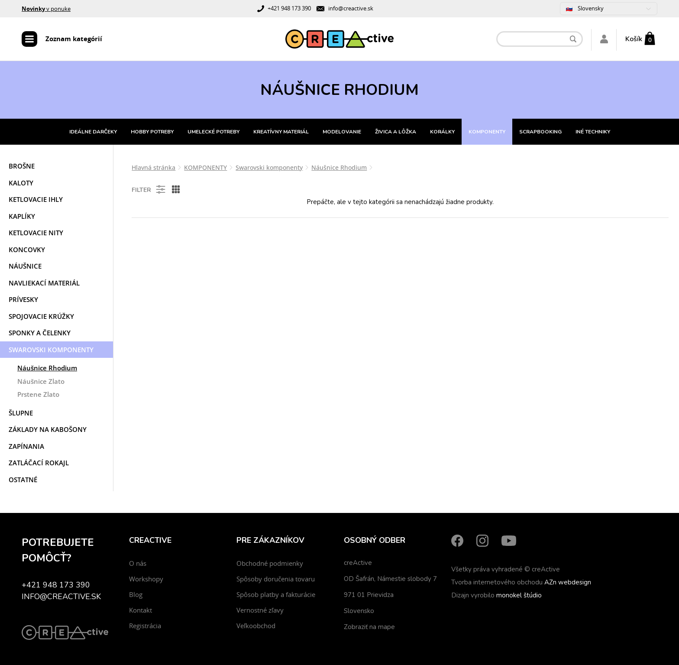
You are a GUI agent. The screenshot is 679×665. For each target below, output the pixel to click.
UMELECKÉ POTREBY (213, 131)
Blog (135, 594)
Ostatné (23, 479)
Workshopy (146, 578)
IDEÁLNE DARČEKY (93, 131)
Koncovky (27, 249)
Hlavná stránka (153, 167)
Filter (149, 189)
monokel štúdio (519, 595)
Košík (633, 39)
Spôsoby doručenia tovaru (275, 578)
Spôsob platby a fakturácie (275, 594)
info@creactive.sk (350, 8)
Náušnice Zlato (41, 381)
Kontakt (140, 610)
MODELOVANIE (342, 131)
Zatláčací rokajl (39, 462)
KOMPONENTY (487, 131)
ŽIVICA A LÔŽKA (395, 131)
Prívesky (23, 299)
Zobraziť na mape (369, 627)
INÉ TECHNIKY (593, 131)
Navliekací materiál (44, 283)
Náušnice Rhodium (47, 367)
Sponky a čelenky (40, 332)
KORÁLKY (442, 131)
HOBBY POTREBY (152, 131)
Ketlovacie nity (36, 232)
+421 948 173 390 (289, 8)
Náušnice (25, 266)
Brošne (22, 166)
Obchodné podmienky (269, 563)
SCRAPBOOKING (540, 131)
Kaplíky (22, 216)
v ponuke (46, 9)
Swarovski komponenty (51, 349)
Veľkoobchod (255, 625)
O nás (137, 563)
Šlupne (21, 413)
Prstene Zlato (38, 394)
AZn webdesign (567, 582)
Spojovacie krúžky (41, 316)
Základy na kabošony (48, 429)
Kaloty (21, 182)
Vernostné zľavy (260, 610)
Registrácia (145, 625)
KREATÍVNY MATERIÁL (281, 131)
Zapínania (26, 446)
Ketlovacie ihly (36, 199)
